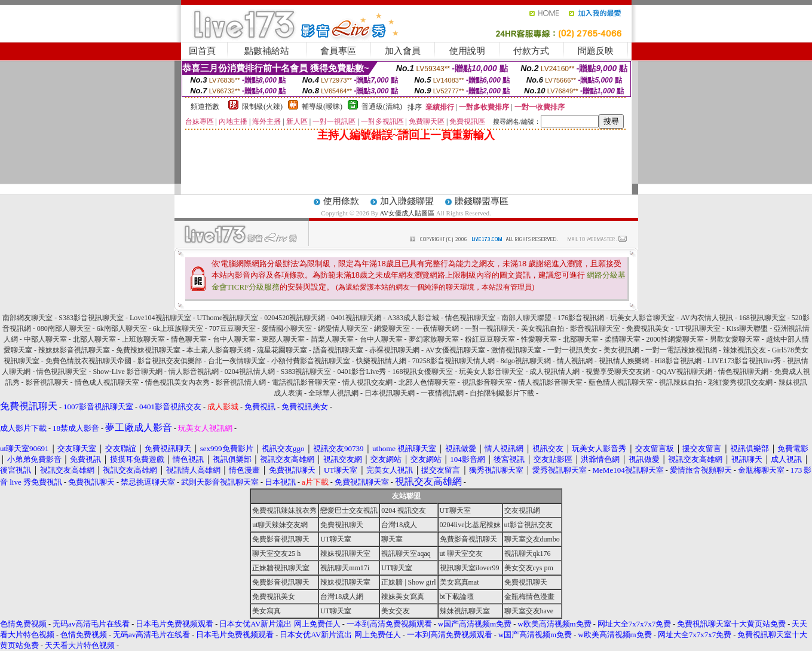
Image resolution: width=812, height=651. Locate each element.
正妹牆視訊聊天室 (281, 568)
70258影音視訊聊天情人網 (453, 361)
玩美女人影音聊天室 (642, 318)
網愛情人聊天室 (343, 328)
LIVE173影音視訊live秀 (744, 361)
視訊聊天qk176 (527, 553)
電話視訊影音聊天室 (304, 382)
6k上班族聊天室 (178, 328)
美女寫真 (266, 611)
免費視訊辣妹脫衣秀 (284, 510)
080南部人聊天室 (64, 328)
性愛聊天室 (539, 339)
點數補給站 (266, 51)
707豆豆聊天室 (232, 328)
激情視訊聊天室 (516, 350)
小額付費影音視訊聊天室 (310, 361)
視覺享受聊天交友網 (618, 371)
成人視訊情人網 (554, 371)
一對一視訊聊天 (490, 328)
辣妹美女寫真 (402, 596)
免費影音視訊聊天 (281, 539)
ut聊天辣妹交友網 (280, 525)
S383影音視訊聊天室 (91, 318)
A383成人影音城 (413, 318)
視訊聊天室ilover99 (470, 568)
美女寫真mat (459, 582)
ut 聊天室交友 (461, 553)
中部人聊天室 (45, 339)
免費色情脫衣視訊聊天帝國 (88, 361)
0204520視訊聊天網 (294, 318)
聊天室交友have (529, 611)
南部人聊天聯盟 (526, 318)
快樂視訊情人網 (381, 361)
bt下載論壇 (457, 596)
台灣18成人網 (341, 596)
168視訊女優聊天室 (422, 371)
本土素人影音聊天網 (218, 350)
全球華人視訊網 (333, 393)
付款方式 (531, 51)
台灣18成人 (399, 525)
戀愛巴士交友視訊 (349, 510)
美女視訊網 (621, 350)
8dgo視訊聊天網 (526, 361)
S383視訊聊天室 (306, 371)
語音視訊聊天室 (338, 350)
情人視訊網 (575, 361)
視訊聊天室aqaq (406, 553)
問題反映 (596, 51)
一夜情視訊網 (442, 393)
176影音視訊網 (580, 318)
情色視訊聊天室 (470, 318)
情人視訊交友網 (367, 382)
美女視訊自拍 (542, 328)
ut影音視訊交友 (528, 525)
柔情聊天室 (623, 339)
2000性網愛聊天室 (675, 339)
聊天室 (392, 539)
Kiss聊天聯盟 (747, 328)
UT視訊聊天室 (698, 328)
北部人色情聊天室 (427, 382)
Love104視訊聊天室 (160, 318)
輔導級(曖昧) (322, 106)
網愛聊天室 (392, 328)
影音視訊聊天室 (595, 328)
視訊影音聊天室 (487, 382)
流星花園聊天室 (282, 350)
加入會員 (403, 51)
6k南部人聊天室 (122, 328)
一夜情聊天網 (437, 328)
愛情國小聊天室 (287, 328)
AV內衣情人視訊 (707, 318)
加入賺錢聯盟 (407, 201)
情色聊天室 (189, 339)
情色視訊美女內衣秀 (177, 382)
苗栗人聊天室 (332, 339)
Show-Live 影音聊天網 (127, 371)
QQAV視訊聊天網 (684, 371)
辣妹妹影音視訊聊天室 (74, 350)
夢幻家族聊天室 (434, 339)
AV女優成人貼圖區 (407, 213)
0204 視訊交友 (403, 510)
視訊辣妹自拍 (680, 382)
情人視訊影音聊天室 (550, 382)
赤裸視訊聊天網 (394, 350)
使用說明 (467, 51)
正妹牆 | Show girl (408, 582)
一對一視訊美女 (572, 350)
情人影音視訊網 (193, 371)
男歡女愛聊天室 (735, 339)
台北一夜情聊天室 (236, 361)
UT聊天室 (455, 510)
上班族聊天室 (143, 339)
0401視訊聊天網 (356, 318)
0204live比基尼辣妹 (470, 525)
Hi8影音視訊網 (678, 361)
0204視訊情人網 (250, 371)
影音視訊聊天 (47, 382)
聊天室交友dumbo (532, 539)
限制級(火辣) (262, 106)
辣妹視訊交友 (744, 350)
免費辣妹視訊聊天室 (148, 350)
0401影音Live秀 (361, 371)
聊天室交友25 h (276, 553)
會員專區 (338, 51)
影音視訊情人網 (241, 382)
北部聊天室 (581, 339)
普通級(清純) (381, 106)
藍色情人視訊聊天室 (621, 382)
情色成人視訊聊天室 (107, 382)
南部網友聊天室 (27, 318)
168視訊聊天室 (762, 318)
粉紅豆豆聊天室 (490, 339)
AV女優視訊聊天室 (455, 350)
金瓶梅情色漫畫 (529, 596)
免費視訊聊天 (341, 525)
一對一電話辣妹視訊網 (681, 350)
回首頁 (202, 51)
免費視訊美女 (647, 328)
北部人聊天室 (94, 339)
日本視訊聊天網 (389, 393)
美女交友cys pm (528, 568)
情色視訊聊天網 (743, 371)
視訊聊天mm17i (344, 568)
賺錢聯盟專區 (481, 201)
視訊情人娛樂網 (624, 361)
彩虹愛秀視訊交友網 (740, 382)
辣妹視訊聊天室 (345, 553)
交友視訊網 (522, 510)
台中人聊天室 (234, 339)
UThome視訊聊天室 (228, 318)
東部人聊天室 (283, 339)
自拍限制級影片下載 (502, 393)
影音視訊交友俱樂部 (169, 361)
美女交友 (395, 611)
